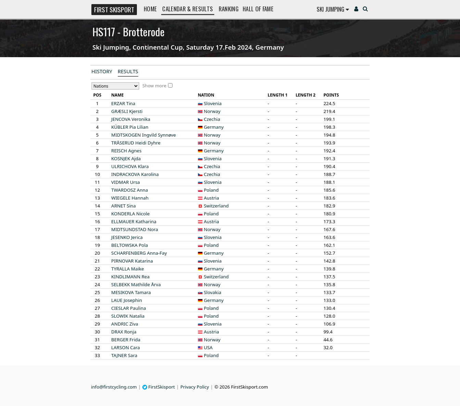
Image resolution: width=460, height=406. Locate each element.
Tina (123, 103)
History (101, 71)
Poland (211, 190)
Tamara (131, 292)
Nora (134, 229)
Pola (129, 245)
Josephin (126, 300)
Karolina (135, 174)
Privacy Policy (194, 387)
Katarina (132, 261)
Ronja (123, 332)
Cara (125, 347)
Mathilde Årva (136, 284)
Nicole (130, 214)
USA (208, 347)
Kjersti (126, 111)
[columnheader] (97, 95)
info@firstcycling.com (114, 387)
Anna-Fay (139, 253)
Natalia (127, 316)
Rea (130, 277)
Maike (127, 269)
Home (150, 8)
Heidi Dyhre (136, 143)
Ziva (124, 324)
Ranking (229, 8)
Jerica (127, 237)
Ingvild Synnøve (143, 135)
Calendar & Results (187, 8)
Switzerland (216, 206)
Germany (214, 127)
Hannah (130, 198)
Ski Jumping (333, 9)
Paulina (128, 308)
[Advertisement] (47, 169)
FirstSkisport (158, 387)
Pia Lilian (129, 127)
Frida (125, 340)
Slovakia (212, 292)
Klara (130, 166)
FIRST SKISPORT (114, 9)
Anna (129, 190)
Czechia (212, 119)
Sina (123, 206)
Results (128, 71)
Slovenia (213, 103)
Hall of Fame (258, 8)
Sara (124, 355)
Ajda (126, 158)
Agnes (126, 151)
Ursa (125, 182)
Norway (212, 111)
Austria (211, 198)
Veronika (130, 119)
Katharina (133, 221)
